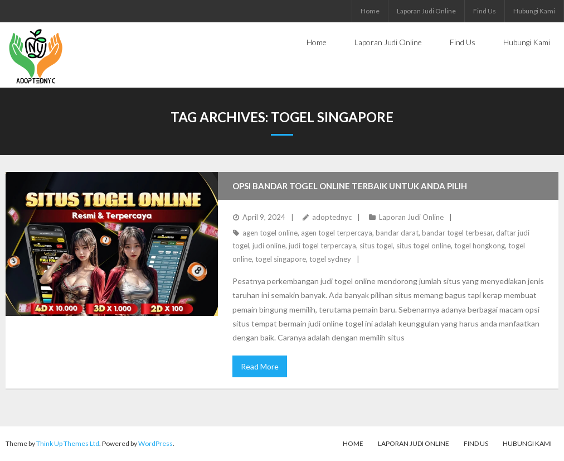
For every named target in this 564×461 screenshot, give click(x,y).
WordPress (155, 443)
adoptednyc (332, 217)
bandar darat (397, 232)
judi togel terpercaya (322, 245)
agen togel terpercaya (336, 232)
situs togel (376, 245)
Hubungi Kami (534, 11)
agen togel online (270, 232)
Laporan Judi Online (426, 11)
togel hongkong (479, 245)
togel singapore (280, 258)
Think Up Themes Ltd (67, 443)
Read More (260, 366)
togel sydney (330, 258)
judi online (268, 245)
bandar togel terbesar (457, 232)
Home (370, 11)
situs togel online (423, 245)
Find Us (484, 11)
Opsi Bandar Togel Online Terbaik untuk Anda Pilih (349, 186)
